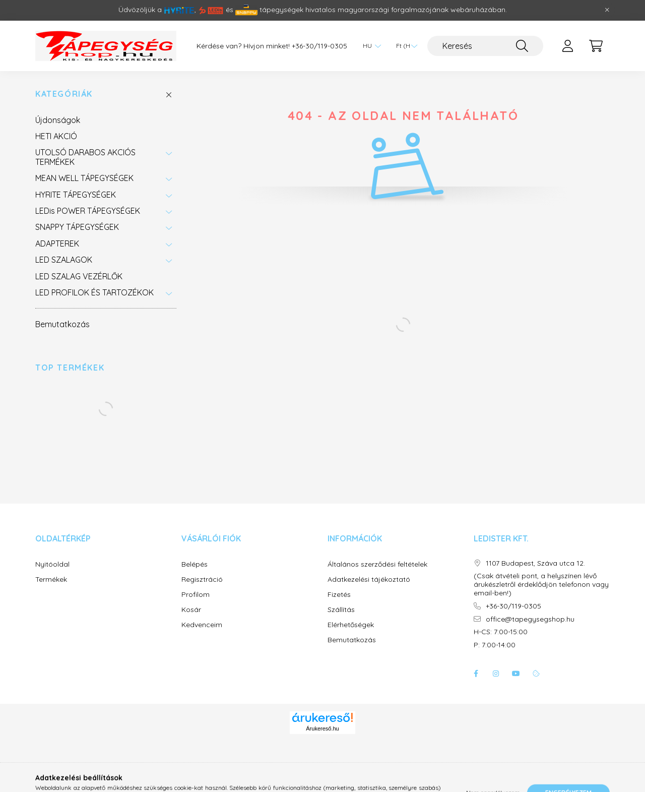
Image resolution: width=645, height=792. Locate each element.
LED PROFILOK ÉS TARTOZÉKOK (94, 292)
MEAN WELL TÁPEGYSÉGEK (84, 178)
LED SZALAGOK (63, 260)
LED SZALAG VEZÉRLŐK (78, 276)
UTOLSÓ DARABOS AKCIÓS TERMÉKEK (85, 156)
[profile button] (567, 46)
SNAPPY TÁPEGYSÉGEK (77, 227)
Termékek (51, 579)
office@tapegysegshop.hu (530, 619)
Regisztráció (202, 579)
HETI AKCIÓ (56, 136)
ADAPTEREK (57, 243)
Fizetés (339, 594)
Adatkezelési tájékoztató (369, 579)
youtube (516, 673)
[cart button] (596, 46)
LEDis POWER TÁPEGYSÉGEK (87, 211)
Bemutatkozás (62, 324)
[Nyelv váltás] (369, 46)
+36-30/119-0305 (319, 46)
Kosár (191, 609)
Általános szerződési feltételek (377, 564)
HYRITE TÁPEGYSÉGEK (75, 195)
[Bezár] (607, 10)
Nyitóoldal (52, 564)
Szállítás (341, 609)
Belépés (194, 564)
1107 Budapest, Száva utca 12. (535, 563)
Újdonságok (57, 120)
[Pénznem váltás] (404, 46)
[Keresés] (485, 46)
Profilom (195, 594)
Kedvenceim (201, 625)
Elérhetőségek (351, 625)
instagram (496, 673)
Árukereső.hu (322, 728)
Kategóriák (64, 94)
